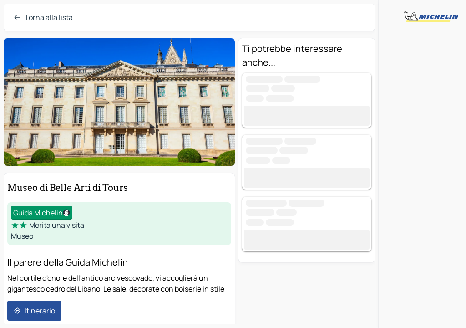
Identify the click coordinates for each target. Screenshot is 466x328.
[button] (119, 102)
